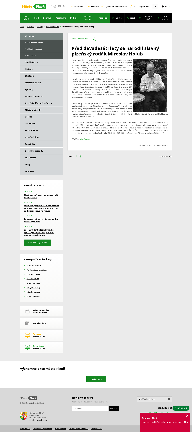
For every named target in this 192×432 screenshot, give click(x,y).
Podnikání (103, 18)
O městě (26, 17)
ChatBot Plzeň (181, 408)
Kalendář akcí (147, 17)
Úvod (22, 27)
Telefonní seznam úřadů (37, 270)
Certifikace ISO (96, 429)
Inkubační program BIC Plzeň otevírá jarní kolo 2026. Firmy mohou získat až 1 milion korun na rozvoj (41, 208)
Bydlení (73, 18)
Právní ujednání (60, 429)
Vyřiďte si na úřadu (35, 265)
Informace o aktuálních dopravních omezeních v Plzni (165, 422)
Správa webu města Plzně (78, 429)
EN (166, 6)
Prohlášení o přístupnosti (42, 429)
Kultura (119, 18)
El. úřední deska (33, 274)
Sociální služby (87, 17)
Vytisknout (163, 156)
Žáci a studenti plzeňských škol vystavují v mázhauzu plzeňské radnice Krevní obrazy (39, 232)
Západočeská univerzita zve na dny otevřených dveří (41, 220)
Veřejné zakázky (33, 287)
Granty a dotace (33, 283)
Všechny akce (96, 379)
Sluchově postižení (141, 6)
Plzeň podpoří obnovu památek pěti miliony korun (41, 196)
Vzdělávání (61, 18)
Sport (132, 18)
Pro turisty (165, 17)
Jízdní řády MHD (33, 296)
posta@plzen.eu (41, 420)
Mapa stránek (25, 429)
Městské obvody (33, 292)
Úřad (36, 18)
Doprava (47, 18)
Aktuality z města (52, 27)
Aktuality (40, 27)
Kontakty (95, 6)
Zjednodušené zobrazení (116, 6)
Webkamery (79, 6)
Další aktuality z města (37, 242)
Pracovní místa (33, 278)
